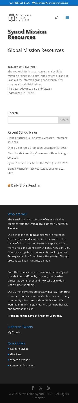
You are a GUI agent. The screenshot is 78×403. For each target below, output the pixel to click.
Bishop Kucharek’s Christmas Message (31, 138)
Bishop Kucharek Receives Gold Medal (31, 168)
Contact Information (22, 365)
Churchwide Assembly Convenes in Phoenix (34, 153)
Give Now (16, 354)
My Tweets (14, 332)
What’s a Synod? (20, 360)
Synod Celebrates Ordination (25, 147)
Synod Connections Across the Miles (29, 163)
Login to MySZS (19, 348)
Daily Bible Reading (26, 185)
